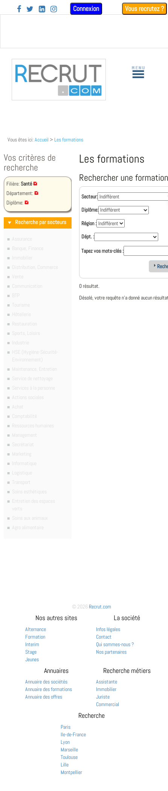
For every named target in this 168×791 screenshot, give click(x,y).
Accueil (42, 139)
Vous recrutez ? (144, 8)
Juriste (103, 696)
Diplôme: (89, 209)
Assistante (106, 681)
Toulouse (69, 757)
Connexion (86, 8)
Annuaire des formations (48, 689)
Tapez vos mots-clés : (102, 250)
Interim (32, 644)
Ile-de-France (73, 734)
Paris (65, 726)
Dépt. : (87, 236)
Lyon (65, 742)
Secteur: (89, 196)
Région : (88, 223)
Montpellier (71, 772)
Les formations (68, 139)
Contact (103, 636)
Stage (31, 651)
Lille (65, 764)
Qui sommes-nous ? (115, 644)
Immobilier (106, 689)
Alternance (35, 629)
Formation (35, 636)
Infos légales (108, 629)
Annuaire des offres (43, 696)
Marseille (69, 749)
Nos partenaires (111, 651)
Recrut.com (100, 606)
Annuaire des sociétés (46, 681)
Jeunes (32, 659)
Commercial (107, 704)
